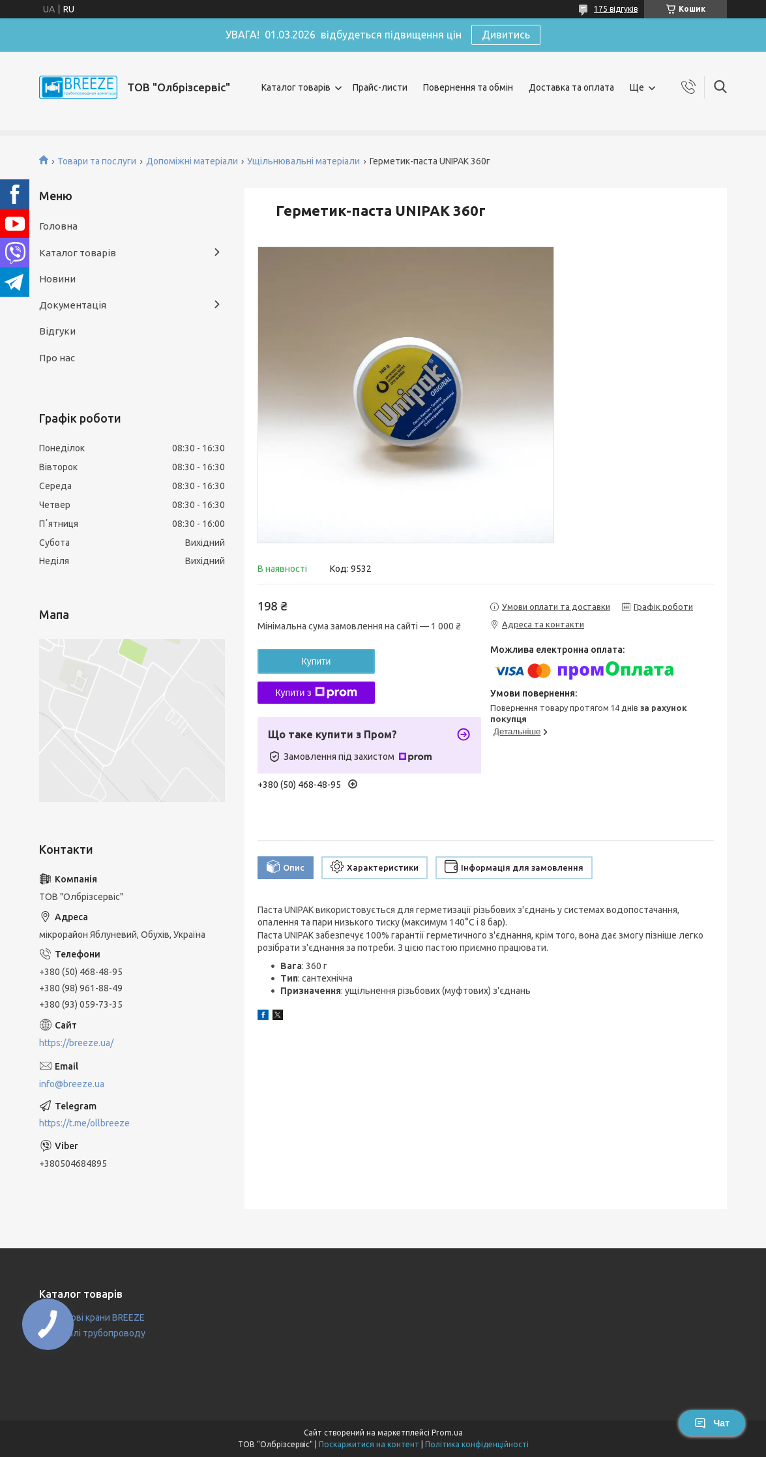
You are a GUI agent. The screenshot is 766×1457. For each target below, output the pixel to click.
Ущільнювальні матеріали (303, 161)
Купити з (316, 692)
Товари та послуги (96, 161)
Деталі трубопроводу (98, 1333)
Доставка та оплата (571, 87)
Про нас (57, 357)
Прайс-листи (380, 87)
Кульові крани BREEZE (98, 1317)
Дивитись (506, 34)
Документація (72, 304)
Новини (57, 278)
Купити (316, 661)
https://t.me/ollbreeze (84, 1123)
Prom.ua (447, 1432)
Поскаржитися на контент (369, 1444)
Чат (711, 1423)
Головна (58, 226)
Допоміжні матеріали (192, 161)
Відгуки (57, 331)
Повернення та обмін (468, 87)
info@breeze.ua (71, 1084)
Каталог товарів (296, 87)
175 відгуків (616, 9)
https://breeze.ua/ (76, 1043)
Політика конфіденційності (477, 1444)
